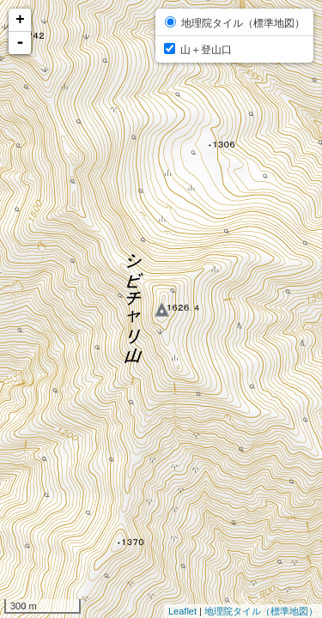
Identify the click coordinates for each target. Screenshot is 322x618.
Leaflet (182, 611)
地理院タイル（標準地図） (261, 611)
